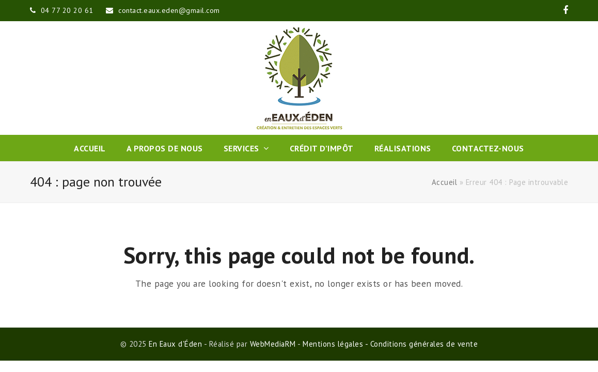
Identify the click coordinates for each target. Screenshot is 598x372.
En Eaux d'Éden (175, 344)
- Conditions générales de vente (420, 344)
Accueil (445, 182)
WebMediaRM (273, 344)
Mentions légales (333, 344)
